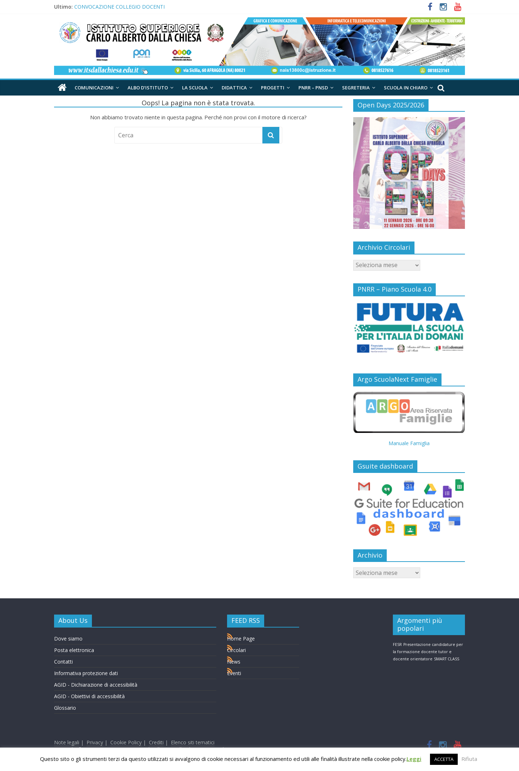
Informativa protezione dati (86, 673)
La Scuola (195, 87)
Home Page (241, 638)
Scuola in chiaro (405, 87)
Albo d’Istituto (148, 87)
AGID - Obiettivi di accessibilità (89, 696)
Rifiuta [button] (469, 758)
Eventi (234, 673)
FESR (397, 644)
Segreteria (356, 87)
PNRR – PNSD (313, 87)
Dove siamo (68, 638)
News (233, 661)
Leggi (414, 758)
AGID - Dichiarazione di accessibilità (95, 684)
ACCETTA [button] (443, 759)
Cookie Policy (126, 742)
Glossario (65, 707)
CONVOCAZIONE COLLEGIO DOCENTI (119, 6)
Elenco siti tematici (192, 742)
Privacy (94, 742)
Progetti (272, 87)
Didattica (234, 87)
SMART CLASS (446, 658)
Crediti (156, 742)
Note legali (66, 742)
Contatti (63, 661)
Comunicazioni (94, 87)
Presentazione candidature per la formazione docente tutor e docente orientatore (428, 651)
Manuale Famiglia (409, 443)
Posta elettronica (74, 650)
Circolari (236, 650)
